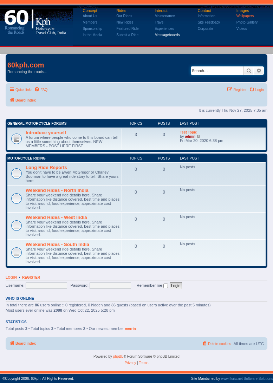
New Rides (124, 22)
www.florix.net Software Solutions (247, 379)
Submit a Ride (127, 35)
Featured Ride (127, 29)
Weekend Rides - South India (57, 244)
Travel (159, 22)
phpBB (118, 356)
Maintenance (165, 16)
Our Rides (124, 16)
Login (11, 277)
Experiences (164, 29)
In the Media (92, 35)
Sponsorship (93, 29)
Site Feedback (209, 22)
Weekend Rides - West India (56, 217)
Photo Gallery (247, 22)
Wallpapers (245, 16)
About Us (90, 16)
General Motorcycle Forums (37, 123)
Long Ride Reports (46, 167)
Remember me (152, 285)
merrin (130, 329)
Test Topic (188, 132)
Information (206, 16)
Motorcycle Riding (26, 158)
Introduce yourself (46, 132)
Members (90, 22)
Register (31, 277)
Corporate (205, 29)
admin (190, 136)
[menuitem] (40, 90)
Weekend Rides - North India (57, 190)
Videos (241, 29)
